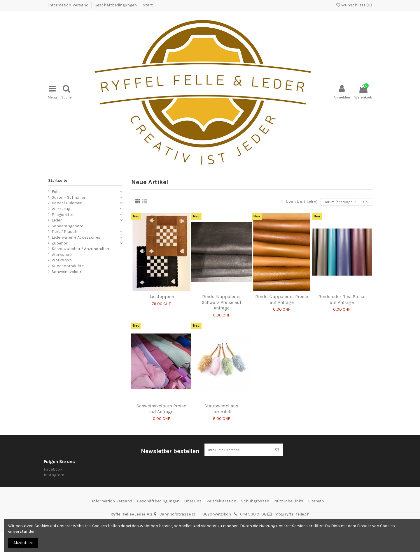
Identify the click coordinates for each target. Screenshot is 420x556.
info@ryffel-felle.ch (291, 509)
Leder (57, 213)
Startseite (57, 173)
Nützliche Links (288, 496)
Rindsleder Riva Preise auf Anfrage (341, 293)
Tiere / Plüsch (64, 224)
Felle (56, 184)
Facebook (53, 464)
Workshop (62, 247)
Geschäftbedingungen (116, 5)
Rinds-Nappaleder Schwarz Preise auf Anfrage (221, 296)
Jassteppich (161, 290)
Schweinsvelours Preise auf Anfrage (161, 402)
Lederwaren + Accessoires (76, 230)
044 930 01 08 (253, 509)
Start (148, 5)
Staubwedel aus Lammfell (221, 402)
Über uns (193, 496)
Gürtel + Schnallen (69, 190)
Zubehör (60, 236)
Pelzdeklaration (221, 496)
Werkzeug (61, 201)
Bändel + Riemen (67, 196)
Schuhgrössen (255, 496)
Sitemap (316, 496)
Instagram (54, 470)
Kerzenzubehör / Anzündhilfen (80, 241)
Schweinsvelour (66, 264)
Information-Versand (68, 5)
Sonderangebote (67, 219)
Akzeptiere (23, 542)
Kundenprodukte (68, 258)
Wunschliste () (354, 5)
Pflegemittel (63, 207)
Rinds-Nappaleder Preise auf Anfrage (281, 293)
